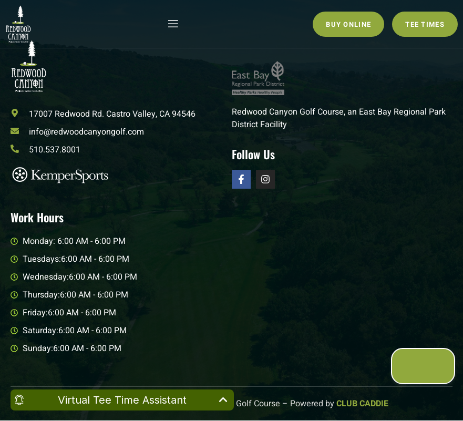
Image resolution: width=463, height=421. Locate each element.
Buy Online (348, 24)
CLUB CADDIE (362, 403)
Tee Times (425, 24)
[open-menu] (172, 23)
